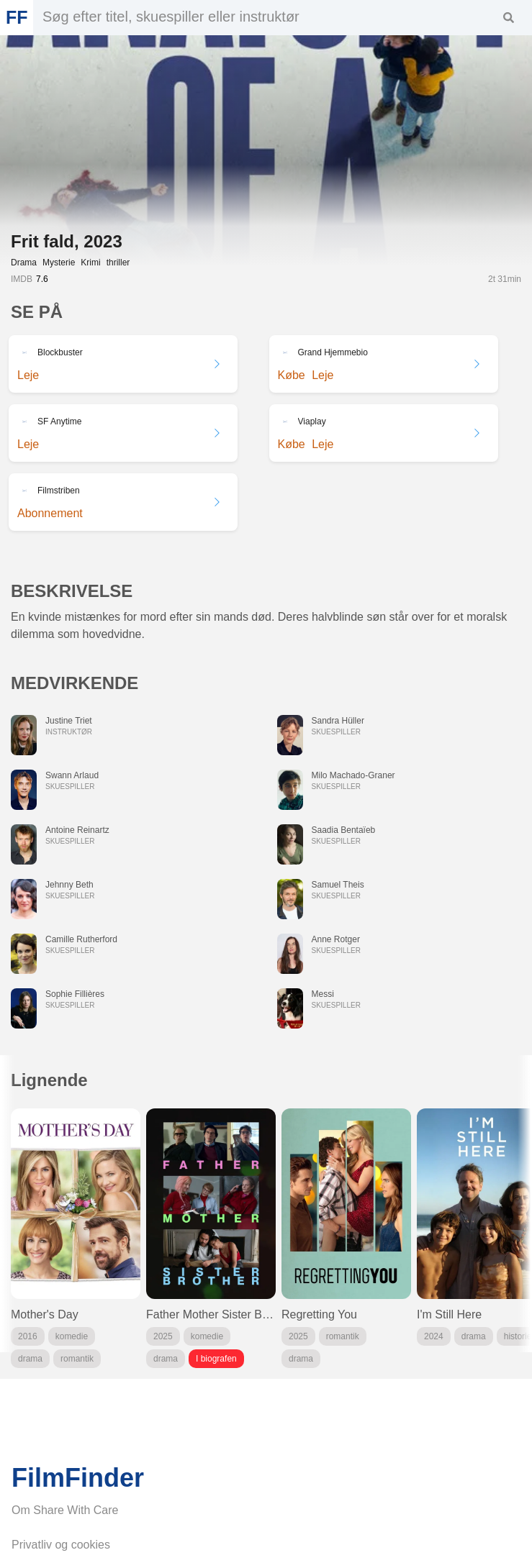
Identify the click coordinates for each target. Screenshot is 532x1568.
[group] (75, 1238)
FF (16, 17)
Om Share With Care (65, 1510)
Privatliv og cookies (61, 1545)
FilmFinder (78, 1478)
